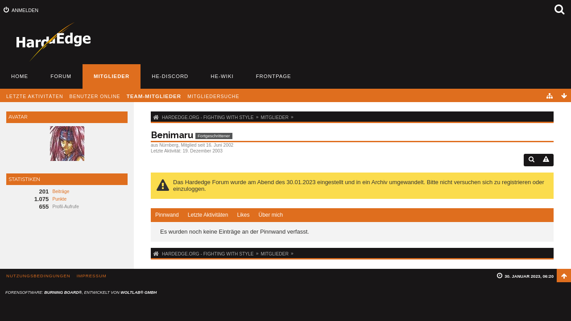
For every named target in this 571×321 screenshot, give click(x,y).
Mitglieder (111, 76)
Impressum (92, 275)
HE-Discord (170, 76)
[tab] (167, 215)
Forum (60, 76)
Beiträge (60, 191)
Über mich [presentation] (270, 215)
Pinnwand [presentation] (167, 215)
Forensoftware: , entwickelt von (81, 292)
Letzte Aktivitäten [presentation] (208, 215)
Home (19, 76)
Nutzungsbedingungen (38, 275)
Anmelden (25, 10)
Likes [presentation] (243, 215)
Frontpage (273, 76)
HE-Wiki (222, 76)
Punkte (59, 199)
